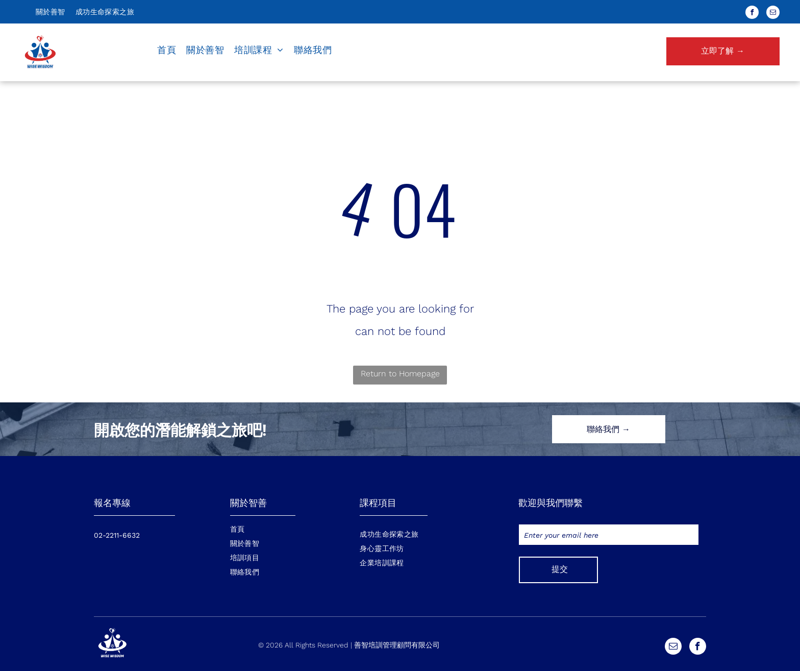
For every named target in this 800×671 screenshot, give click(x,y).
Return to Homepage (400, 373)
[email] (773, 13)
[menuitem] (50, 12)
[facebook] (752, 13)
